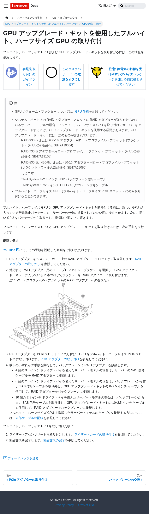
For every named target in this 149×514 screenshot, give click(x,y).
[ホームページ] (6, 18)
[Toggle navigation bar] (6, 6)
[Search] (132, 6)
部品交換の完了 (54, 440)
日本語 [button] (105, 5)
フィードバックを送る (21, 458)
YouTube (11, 250)
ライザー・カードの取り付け (94, 434)
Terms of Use (85, 505)
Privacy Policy (64, 505)
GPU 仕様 (82, 111)
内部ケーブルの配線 (29, 418)
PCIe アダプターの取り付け (60, 359)
